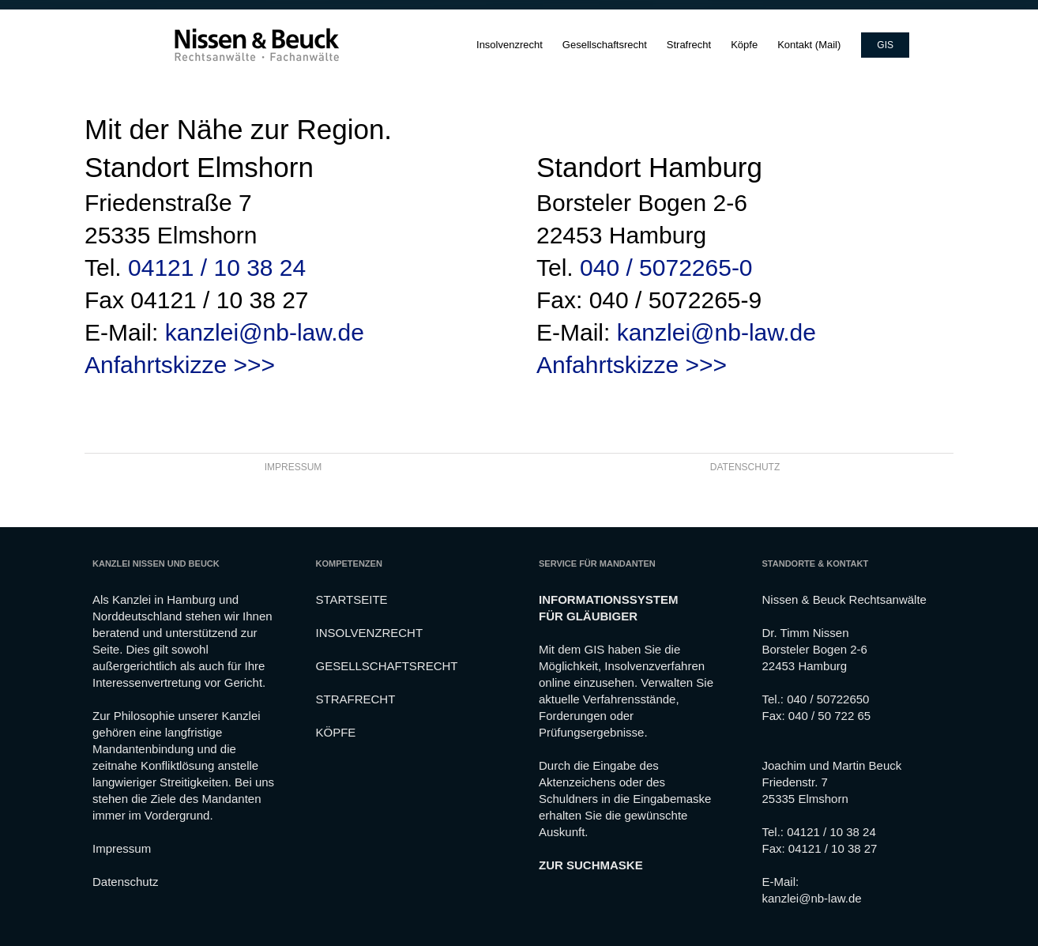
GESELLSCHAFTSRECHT (387, 666)
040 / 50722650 (828, 699)
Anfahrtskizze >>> (180, 365)
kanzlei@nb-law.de (264, 332)
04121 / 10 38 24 (217, 267)
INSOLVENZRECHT (369, 632)
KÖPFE (336, 732)
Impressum (121, 848)
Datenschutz (125, 881)
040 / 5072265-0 (666, 267)
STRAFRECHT (356, 699)
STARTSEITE (352, 599)
